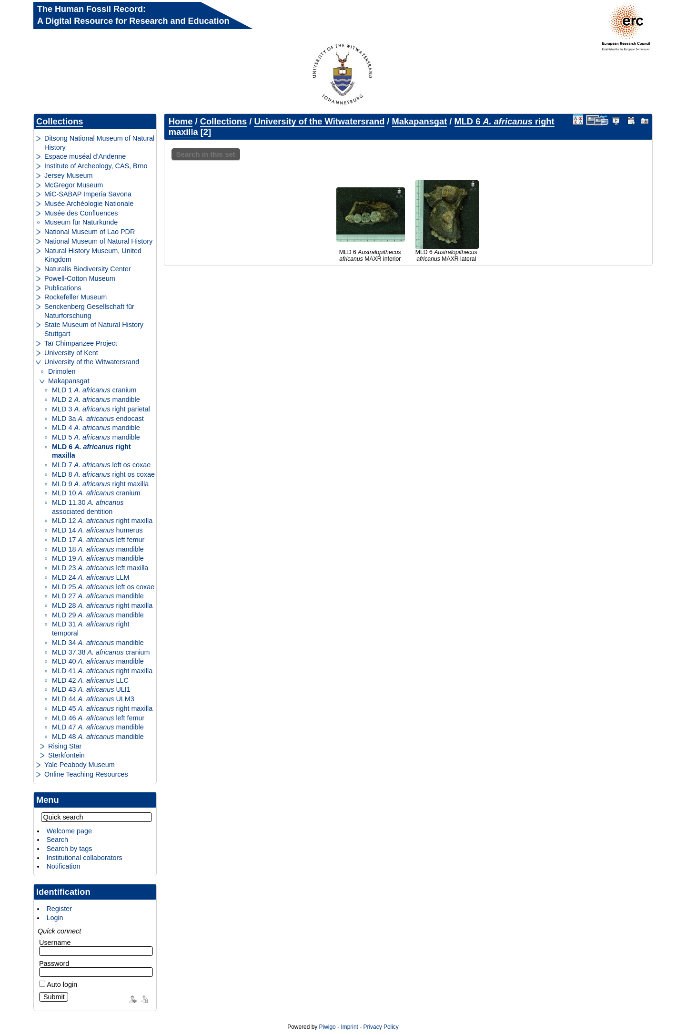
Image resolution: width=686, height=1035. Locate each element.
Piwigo (327, 1027)
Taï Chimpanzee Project (80, 343)
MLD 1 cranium (94, 390)
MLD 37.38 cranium (101, 652)
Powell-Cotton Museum (79, 278)
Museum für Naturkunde (81, 222)
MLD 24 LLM (90, 577)
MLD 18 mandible (98, 549)
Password (54, 963)
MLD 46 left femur (98, 718)
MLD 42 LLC (90, 680)
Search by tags (69, 848)
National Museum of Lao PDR (89, 232)
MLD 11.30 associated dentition (87, 507)
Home (181, 121)
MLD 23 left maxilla (100, 568)
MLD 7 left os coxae (101, 465)
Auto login (58, 984)
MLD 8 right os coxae (103, 474)
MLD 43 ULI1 (91, 689)
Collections (59, 121)
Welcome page (69, 831)
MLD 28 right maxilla (102, 605)
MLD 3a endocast (98, 418)
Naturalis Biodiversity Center (87, 269)
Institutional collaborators (84, 857)
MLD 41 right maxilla (102, 671)
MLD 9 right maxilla (100, 484)
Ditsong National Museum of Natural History (99, 142)
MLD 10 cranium (96, 493)
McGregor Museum (73, 185)
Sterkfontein (66, 755)
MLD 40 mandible (98, 661)
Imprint (349, 1027)
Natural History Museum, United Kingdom (92, 255)
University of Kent (71, 353)
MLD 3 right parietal (101, 409)
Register (59, 908)
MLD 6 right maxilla (91, 451)
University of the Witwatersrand (91, 362)
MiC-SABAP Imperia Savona (87, 194)
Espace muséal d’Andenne (85, 156)
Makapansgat (68, 381)
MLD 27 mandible (98, 596)
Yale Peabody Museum (79, 765)
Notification (63, 866)
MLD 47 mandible (98, 727)
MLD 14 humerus (97, 530)
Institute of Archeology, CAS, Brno (96, 166)
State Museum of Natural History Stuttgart (93, 329)
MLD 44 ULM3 (93, 699)
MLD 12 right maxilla (102, 520)
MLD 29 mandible (98, 615)
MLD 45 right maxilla (102, 708)
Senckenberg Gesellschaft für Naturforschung (89, 311)
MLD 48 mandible (98, 736)
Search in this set (205, 154)
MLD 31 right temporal (90, 628)
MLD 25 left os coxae (103, 587)
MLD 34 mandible (98, 642)
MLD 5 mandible (96, 437)
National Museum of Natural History (98, 241)
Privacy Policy (380, 1027)
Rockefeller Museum (75, 297)
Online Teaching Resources (86, 774)
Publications (62, 288)
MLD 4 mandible (96, 427)
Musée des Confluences (81, 213)
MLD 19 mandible (98, 558)
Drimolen (62, 371)
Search (57, 839)
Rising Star (64, 746)
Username (55, 942)
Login (54, 918)
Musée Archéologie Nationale (88, 203)
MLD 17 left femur (98, 539)
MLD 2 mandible (96, 399)
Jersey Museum (68, 175)
